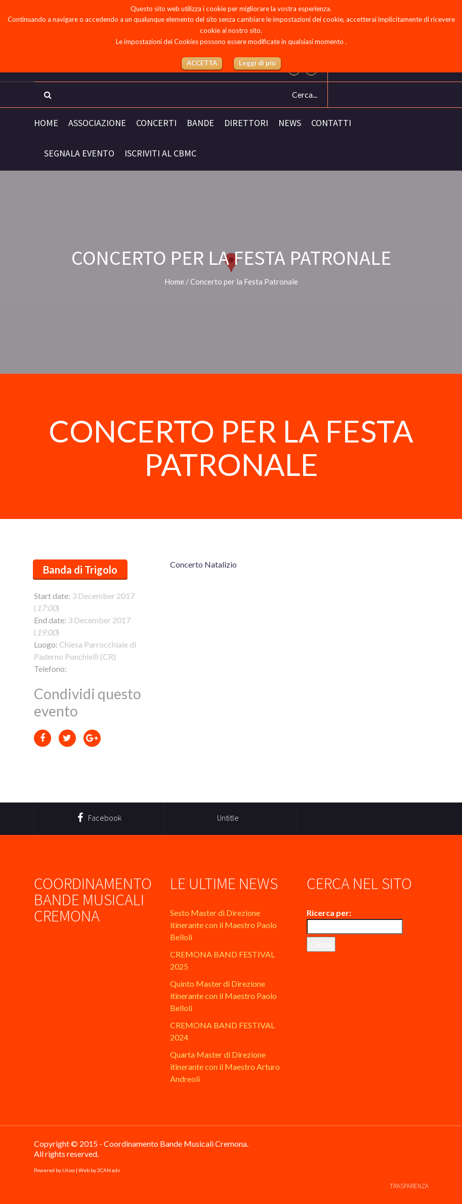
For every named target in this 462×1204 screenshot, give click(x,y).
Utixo (68, 1170)
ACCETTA (202, 63)
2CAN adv (108, 1170)
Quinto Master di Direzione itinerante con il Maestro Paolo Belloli (223, 996)
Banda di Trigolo (80, 570)
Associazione (97, 123)
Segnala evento (79, 153)
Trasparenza (409, 1186)
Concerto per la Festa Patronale (231, 448)
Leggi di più (257, 63)
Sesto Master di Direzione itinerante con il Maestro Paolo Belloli (223, 925)
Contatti (331, 123)
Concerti (156, 123)
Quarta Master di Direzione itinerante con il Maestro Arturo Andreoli (225, 1066)
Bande (200, 123)
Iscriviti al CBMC (160, 153)
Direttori (246, 123)
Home (46, 123)
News (289, 123)
